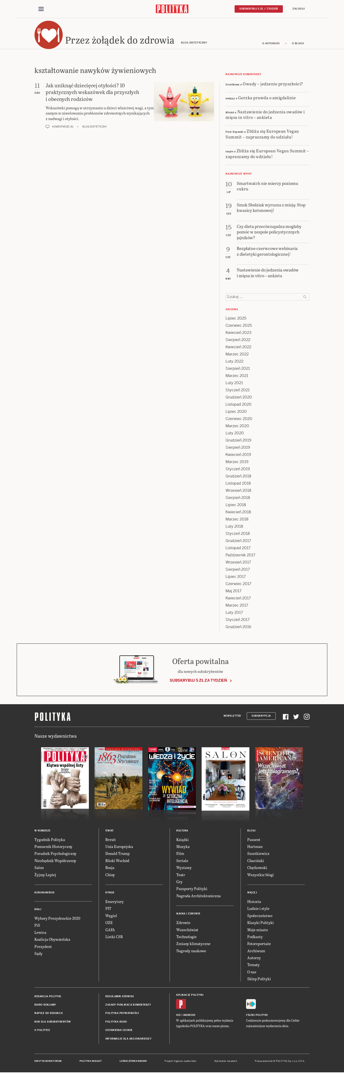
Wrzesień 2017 (238, 562)
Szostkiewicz (258, 854)
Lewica (40, 932)
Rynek (109, 892)
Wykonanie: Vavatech (225, 1061)
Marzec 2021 (237, 375)
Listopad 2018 (238, 483)
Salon (39, 867)
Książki (182, 839)
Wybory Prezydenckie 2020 (57, 918)
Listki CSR (114, 937)
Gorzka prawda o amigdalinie (267, 98)
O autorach (271, 43)
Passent (253, 839)
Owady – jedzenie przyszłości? (273, 84)
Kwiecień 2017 (238, 598)
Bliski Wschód (117, 861)
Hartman (255, 846)
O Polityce (42, 1030)
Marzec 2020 (237, 426)
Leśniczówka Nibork (133, 1061)
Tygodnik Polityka (49, 839)
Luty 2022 (234, 361)
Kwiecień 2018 (238, 512)
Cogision (178, 1061)
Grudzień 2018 (238, 476)
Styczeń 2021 (238, 390)
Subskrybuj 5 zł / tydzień (258, 8)
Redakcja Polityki (47, 996)
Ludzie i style (258, 909)
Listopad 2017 (238, 548)
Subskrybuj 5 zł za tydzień (198, 680)
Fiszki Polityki (257, 1015)
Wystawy (184, 867)
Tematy (253, 965)
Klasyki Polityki (260, 922)
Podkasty (255, 937)
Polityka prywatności (122, 1013)
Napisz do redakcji (48, 1013)
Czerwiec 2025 (239, 325)
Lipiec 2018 (236, 505)
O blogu (298, 43)
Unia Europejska (119, 846)
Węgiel (111, 916)
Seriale (182, 861)
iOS (178, 1015)
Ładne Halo (190, 1061)
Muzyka (183, 846)
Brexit (110, 839)
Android (189, 1015)
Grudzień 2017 (238, 540)
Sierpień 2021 (238, 368)
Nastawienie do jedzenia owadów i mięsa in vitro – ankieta (265, 114)
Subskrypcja (261, 716)
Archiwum (256, 951)
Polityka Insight (91, 1061)
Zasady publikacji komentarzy (128, 1005)
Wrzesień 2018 (238, 490)
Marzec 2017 (237, 605)
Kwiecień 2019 (238, 454)
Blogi (251, 830)
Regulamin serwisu (119, 996)
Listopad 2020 (239, 404)
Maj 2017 (234, 591)
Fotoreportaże (259, 944)
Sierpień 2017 (238, 569)
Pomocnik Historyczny (53, 846)
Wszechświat (187, 930)
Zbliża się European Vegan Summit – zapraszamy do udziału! (262, 134)
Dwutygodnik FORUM (48, 1061)
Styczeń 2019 (238, 469)
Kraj (37, 909)
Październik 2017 (240, 555)
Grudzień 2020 (239, 397)
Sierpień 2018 (238, 497)
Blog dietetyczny (94, 126)
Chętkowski (257, 867)
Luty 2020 (235, 433)
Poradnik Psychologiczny (55, 854)
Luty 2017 (234, 612)
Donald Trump (117, 854)
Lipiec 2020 (236, 411)
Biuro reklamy (45, 1005)
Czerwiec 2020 (239, 418)
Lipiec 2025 (236, 318)
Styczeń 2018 (238, 533)
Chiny (110, 875)
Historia (254, 901)
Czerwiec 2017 (238, 584)
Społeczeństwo (259, 916)
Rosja (109, 867)
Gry (179, 882)
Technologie (186, 937)
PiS (37, 925)
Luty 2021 (234, 383)
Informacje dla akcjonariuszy (128, 1039)
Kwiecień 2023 (239, 332)
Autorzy (254, 958)
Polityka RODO (116, 1022)
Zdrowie (183, 922)
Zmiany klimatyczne (193, 944)
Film (180, 854)
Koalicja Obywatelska (52, 939)
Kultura (182, 830)
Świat (109, 830)
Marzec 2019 (237, 462)
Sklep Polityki (259, 979)
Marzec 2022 (237, 354)
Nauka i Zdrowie (188, 913)
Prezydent (43, 946)
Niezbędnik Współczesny (55, 861)
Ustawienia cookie (119, 1030)
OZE (109, 922)
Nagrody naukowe (191, 951)
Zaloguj (298, 8)
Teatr (180, 875)
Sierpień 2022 (238, 340)
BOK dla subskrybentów (52, 1022)
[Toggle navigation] (41, 9)
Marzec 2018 (237, 519)
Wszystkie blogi (260, 875)
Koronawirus (44, 892)
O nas (251, 972)
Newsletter (232, 716)
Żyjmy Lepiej (45, 875)
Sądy (38, 953)
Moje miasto (257, 930)
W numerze (42, 830)
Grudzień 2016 (238, 627)
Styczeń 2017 (238, 619)
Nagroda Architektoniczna (198, 896)
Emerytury (114, 901)
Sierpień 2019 (238, 447)
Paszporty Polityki (191, 889)
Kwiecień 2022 (238, 347)
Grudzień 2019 (238, 440)
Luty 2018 (234, 526)
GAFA (110, 930)
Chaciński (255, 861)
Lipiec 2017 (236, 576)
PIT (108, 909)
